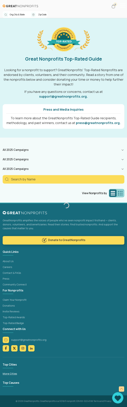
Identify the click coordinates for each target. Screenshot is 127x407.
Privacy (107, 401)
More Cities (10, 373)
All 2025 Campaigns (16, 150)
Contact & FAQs (12, 273)
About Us (8, 261)
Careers (7, 267)
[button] (115, 6)
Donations (9, 305)
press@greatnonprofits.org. (98, 123)
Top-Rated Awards (14, 317)
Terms (97, 401)
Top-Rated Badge (13, 323)
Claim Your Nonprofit (15, 299)
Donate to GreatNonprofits (63, 240)
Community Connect (15, 284)
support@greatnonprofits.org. (63, 96)
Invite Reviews (11, 311)
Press (6, 278)
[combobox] (20, 14)
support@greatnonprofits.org (24, 340)
